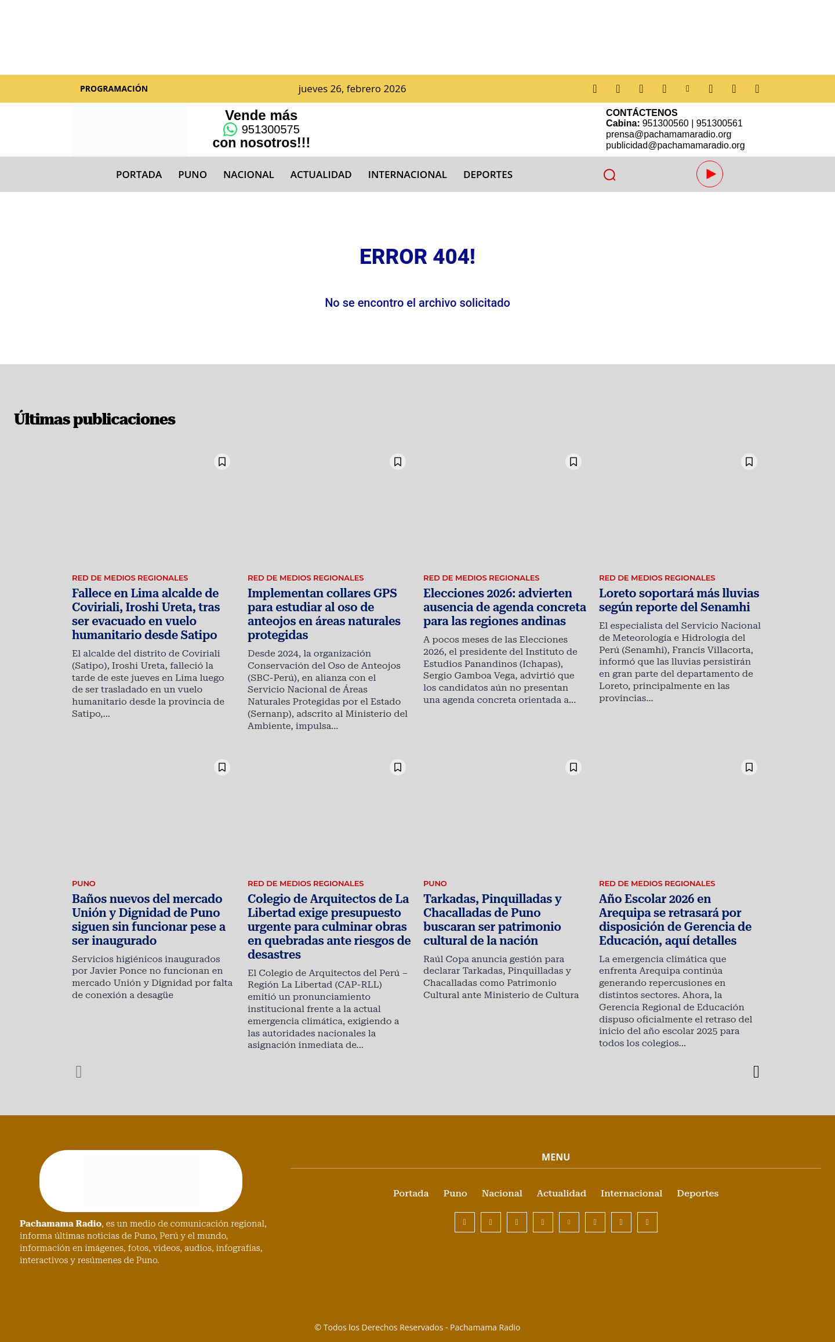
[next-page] (756, 1060)
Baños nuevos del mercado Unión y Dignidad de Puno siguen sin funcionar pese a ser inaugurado (149, 913)
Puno (84, 879)
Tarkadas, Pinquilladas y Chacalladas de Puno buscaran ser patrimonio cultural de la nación (500, 913)
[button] (609, 174)
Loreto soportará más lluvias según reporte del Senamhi (671, 611)
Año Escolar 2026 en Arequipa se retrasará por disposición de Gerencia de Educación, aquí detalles (680, 913)
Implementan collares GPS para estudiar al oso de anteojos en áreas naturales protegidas (327, 617)
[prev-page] (79, 1060)
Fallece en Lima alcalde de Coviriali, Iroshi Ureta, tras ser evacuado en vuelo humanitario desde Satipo (151, 624)
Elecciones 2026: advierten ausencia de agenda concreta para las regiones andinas (496, 617)
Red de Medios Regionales (134, 590)
